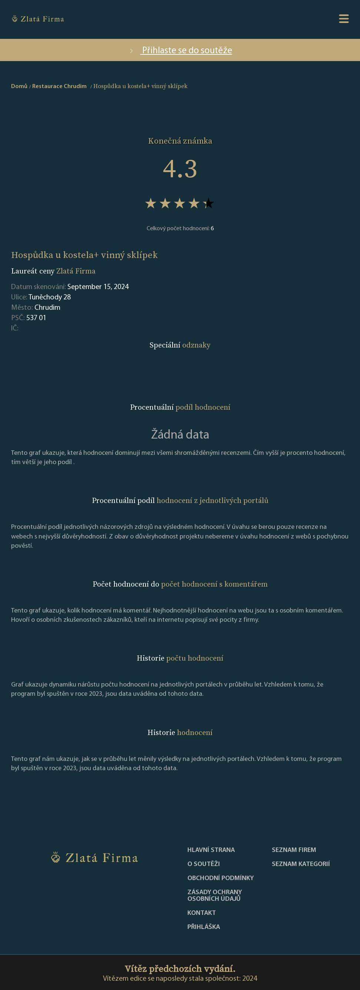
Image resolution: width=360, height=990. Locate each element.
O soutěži (203, 864)
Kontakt (201, 913)
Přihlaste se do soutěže (180, 51)
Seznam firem (294, 850)
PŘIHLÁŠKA (203, 927)
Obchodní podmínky (220, 878)
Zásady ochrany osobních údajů (214, 896)
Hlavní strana (211, 850)
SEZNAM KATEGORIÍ (301, 864)
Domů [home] (19, 87)
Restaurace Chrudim (59, 87)
